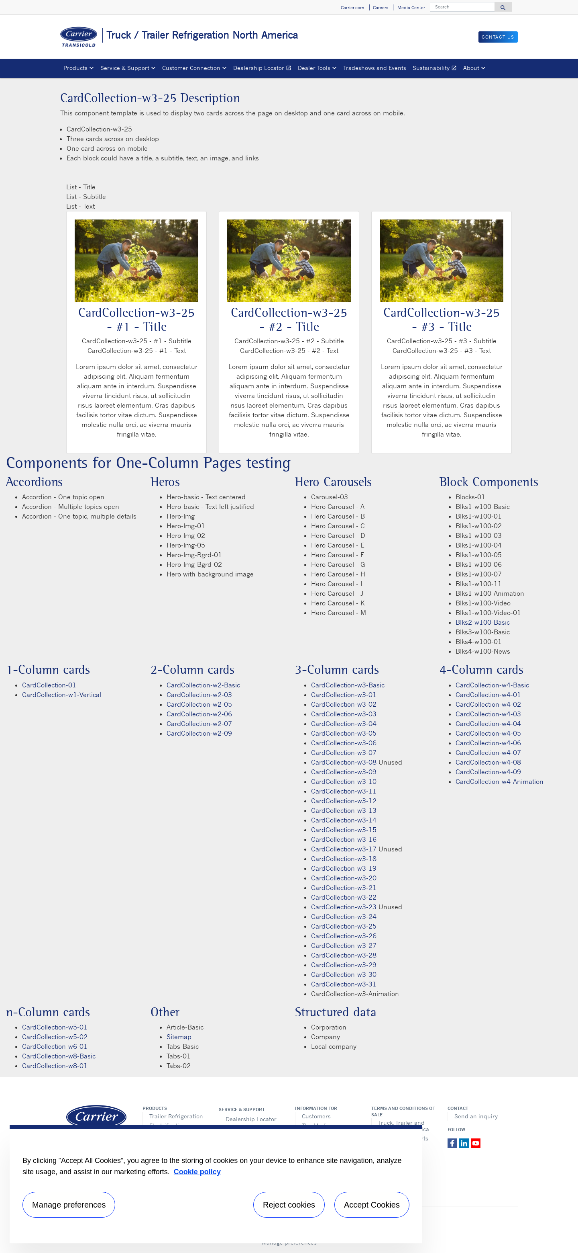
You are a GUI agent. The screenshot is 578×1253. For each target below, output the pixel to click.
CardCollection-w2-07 (199, 724)
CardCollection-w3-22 (344, 897)
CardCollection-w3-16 (344, 839)
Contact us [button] (498, 37)
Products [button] (75, 67)
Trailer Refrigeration (176, 1116)
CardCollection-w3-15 (344, 830)
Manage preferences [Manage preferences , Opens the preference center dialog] (69, 1204)
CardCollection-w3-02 (344, 704)
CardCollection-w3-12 (344, 801)
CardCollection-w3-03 (344, 714)
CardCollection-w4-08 (488, 762)
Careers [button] (380, 7)
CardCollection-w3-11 (344, 791)
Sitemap (179, 1037)
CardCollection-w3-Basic (348, 685)
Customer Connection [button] (191, 67)
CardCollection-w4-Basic (492, 685)
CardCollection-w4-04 (488, 724)
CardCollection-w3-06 (344, 743)
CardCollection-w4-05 (488, 733)
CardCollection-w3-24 (344, 917)
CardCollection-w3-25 (344, 926)
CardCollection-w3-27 (344, 945)
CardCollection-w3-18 (344, 859)
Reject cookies (289, 1204)
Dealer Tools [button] (314, 67)
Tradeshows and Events (374, 67)
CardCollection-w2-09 (199, 733)
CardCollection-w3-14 (344, 820)
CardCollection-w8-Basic (59, 1056)
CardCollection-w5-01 (55, 1027)
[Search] (462, 7)
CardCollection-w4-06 (488, 743)
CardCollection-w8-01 (55, 1066)
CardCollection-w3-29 (344, 965)
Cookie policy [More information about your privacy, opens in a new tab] (197, 1172)
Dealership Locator (264, 69)
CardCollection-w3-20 (344, 878)
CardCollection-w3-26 (344, 936)
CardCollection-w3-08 (344, 762)
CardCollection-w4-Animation (499, 781)
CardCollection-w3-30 (344, 974)
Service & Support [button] (124, 67)
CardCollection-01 (49, 685)
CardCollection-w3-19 (344, 868)
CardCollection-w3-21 (344, 888)
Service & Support (242, 1109)
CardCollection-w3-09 (344, 772)
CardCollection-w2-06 (199, 714)
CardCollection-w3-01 (344, 695)
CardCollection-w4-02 (488, 704)
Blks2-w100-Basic (483, 622)
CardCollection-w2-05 (199, 704)
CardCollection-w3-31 (344, 984)
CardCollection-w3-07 (344, 753)
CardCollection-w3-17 (344, 849)
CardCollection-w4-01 (488, 695)
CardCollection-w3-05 (344, 733)
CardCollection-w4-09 (488, 772)
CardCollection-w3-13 (344, 810)
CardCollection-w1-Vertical (61, 695)
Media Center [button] (411, 7)
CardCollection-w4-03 (488, 714)
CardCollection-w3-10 (344, 781)
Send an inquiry (476, 1116)
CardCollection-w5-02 (55, 1037)
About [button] (471, 67)
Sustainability (436, 69)
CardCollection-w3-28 (344, 955)
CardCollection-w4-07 (488, 753)
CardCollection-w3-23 (344, 907)
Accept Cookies (372, 1204)
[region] (216, 1184)
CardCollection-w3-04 (344, 724)
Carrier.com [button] (352, 7)
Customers (316, 1116)
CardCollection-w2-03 (199, 695)
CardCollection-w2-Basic (203, 685)
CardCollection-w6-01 (55, 1046)
